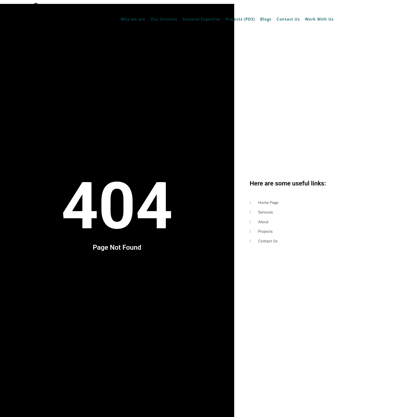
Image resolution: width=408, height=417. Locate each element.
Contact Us (288, 19)
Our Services (164, 19)
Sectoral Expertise (201, 19)
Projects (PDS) (240, 19)
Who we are (132, 19)
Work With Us (319, 19)
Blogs (265, 19)
